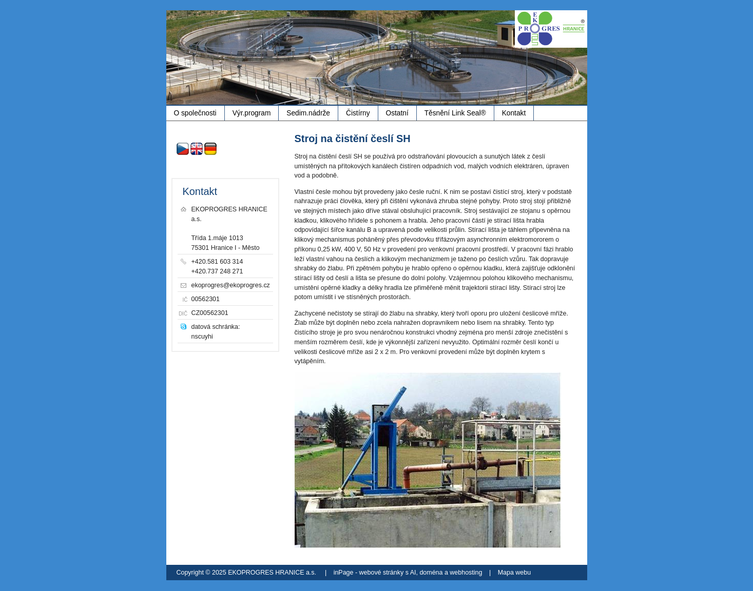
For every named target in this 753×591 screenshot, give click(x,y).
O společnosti (195, 113)
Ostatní (397, 113)
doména (430, 572)
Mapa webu (514, 572)
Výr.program (252, 113)
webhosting (466, 572)
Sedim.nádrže (308, 113)
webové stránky (381, 572)
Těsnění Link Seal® (455, 113)
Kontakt (514, 113)
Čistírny (358, 113)
